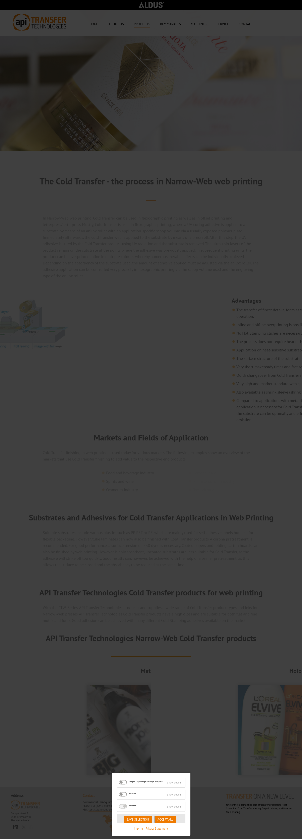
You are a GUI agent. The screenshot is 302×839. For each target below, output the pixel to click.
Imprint (138, 828)
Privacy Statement (156, 828)
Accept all (165, 819)
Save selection (138, 819)
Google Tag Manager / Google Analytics (146, 781)
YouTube (132, 793)
